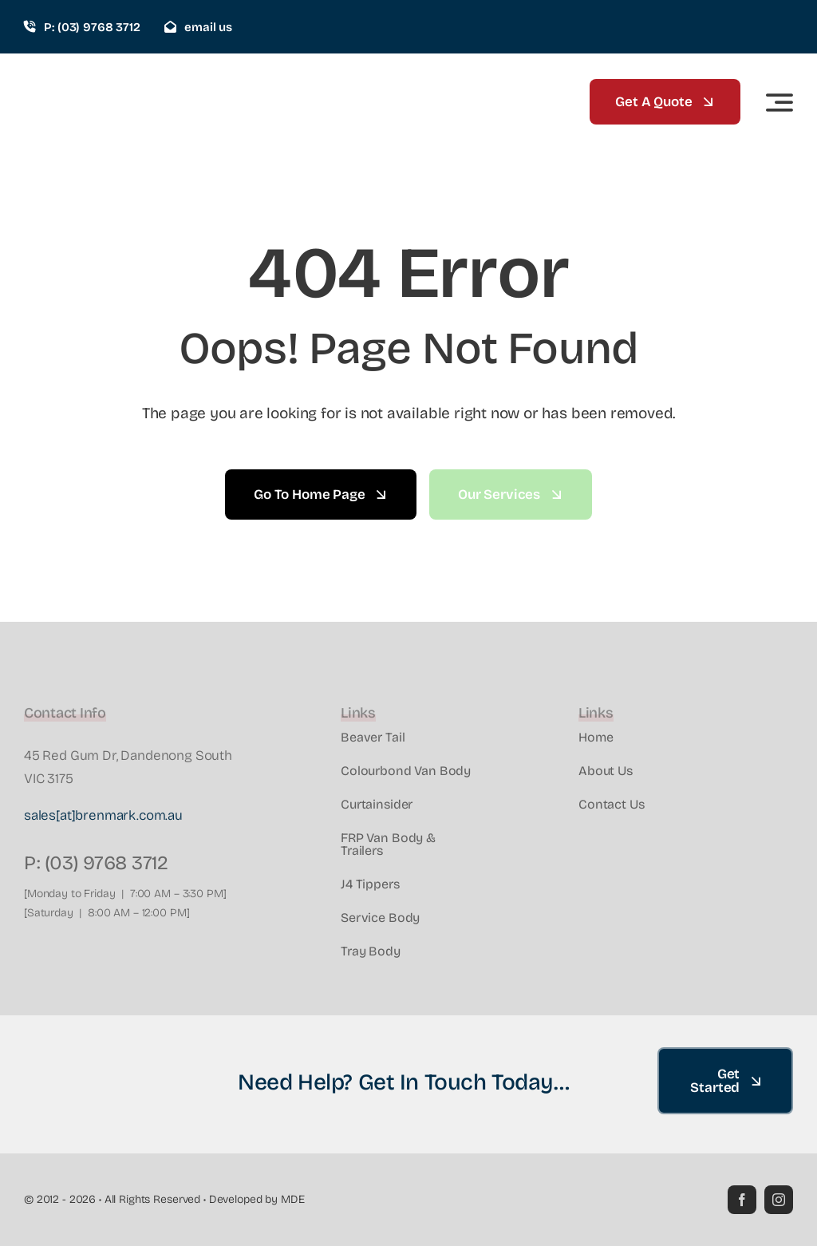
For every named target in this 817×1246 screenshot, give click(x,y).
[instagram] (778, 1199)
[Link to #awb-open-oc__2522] (779, 102)
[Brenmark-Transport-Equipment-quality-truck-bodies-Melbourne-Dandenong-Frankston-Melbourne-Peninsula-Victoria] (100, 73)
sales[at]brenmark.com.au (103, 815)
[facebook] (742, 1199)
